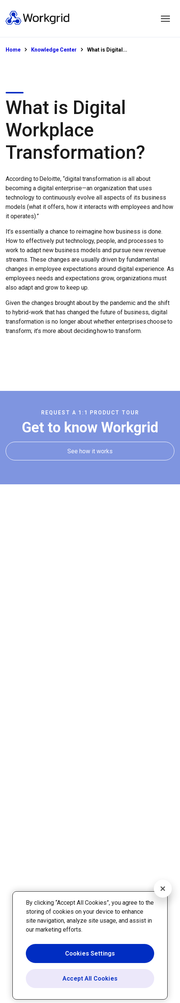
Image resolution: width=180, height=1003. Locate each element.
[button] (165, 19)
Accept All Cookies (90, 978)
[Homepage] (37, 23)
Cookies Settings (90, 953)
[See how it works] (90, 451)
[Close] (163, 889)
